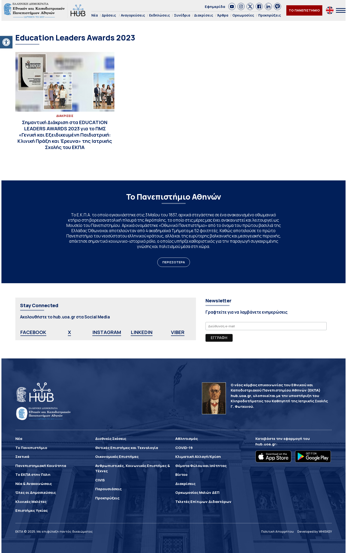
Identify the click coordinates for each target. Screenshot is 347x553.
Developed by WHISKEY (314, 531)
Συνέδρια (182, 15)
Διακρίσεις (203, 15)
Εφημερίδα (215, 6)
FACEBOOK (33, 332)
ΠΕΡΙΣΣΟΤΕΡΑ (173, 262)
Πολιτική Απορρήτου (277, 531)
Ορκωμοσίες (243, 15)
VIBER (177, 332)
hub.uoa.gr (265, 444)
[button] (6, 42)
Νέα (94, 15)
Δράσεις (109, 15)
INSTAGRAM (106, 332)
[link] (231, 6)
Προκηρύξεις (269, 15)
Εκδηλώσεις (159, 15)
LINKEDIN (142, 332)
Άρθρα (222, 15)
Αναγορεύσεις (133, 15)
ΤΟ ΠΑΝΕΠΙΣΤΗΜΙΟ (304, 10)
